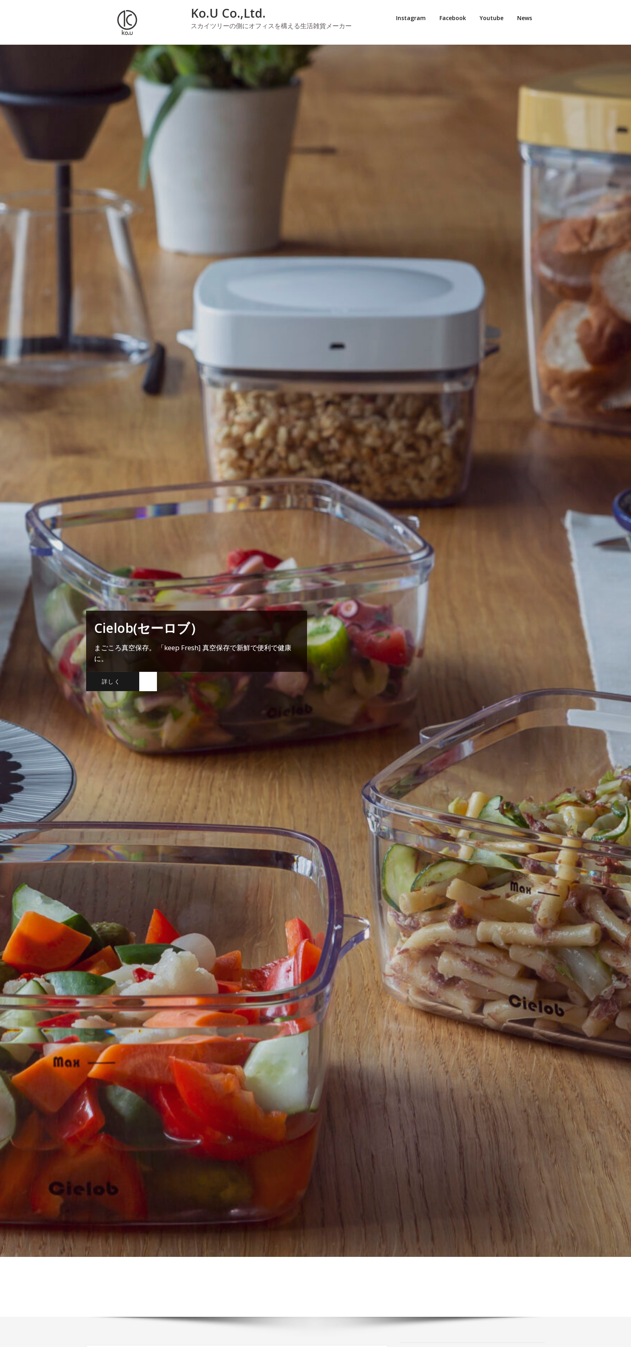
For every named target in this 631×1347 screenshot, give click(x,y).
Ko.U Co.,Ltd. (228, 13)
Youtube (491, 18)
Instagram (411, 18)
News (524, 18)
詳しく (111, 681)
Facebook (452, 18)
